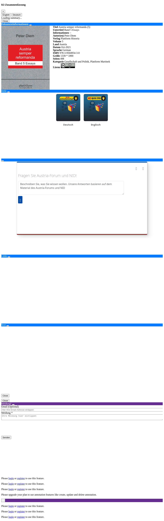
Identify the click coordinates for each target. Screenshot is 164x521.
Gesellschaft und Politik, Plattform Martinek (87, 61)
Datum (57, 47)
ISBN (56, 53)
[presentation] (25, 430)
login (11, 478)
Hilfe (4, 91)
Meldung (6, 412)
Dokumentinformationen (15, 24)
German (67, 50)
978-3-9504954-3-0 (70, 53)
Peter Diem (70, 35)
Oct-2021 (66, 47)
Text (3, 325)
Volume (57, 41)
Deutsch (17, 15)
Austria (63, 44)
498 (62, 58)
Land (56, 44)
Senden (6, 438)
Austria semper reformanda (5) (74, 27)
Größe (56, 55)
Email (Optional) (10, 406)
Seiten (56, 58)
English (6, 15)
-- (70, 32)
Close (5, 21)
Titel (55, 27)
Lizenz (56, 67)
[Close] (3, 11)
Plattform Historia (70, 38)
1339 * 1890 (67, 55)
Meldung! (6, 403)
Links (4, 256)
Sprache (57, 50)
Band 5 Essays (71, 30)
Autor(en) (58, 35)
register (21, 478)
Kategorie (58, 61)
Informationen (61, 32)
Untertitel (58, 30)
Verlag (56, 38)
